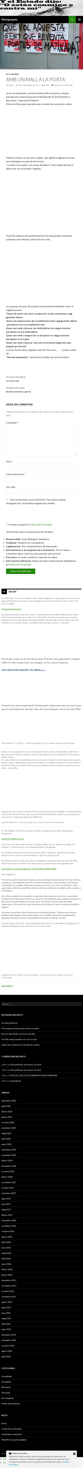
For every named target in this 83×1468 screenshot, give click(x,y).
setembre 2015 (9, 1296)
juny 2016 (6, 1247)
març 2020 (6, 1144)
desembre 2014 (9, 1334)
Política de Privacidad (19, 564)
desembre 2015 (9, 1280)
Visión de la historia (11, 1403)
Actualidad (12, 74)
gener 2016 (7, 1275)
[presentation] (26, 515)
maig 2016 (6, 1253)
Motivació (6, 1387)
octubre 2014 (8, 1345)
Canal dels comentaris (12, 1434)
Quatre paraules (9, 822)
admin (46, 85)
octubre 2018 (8, 1171)
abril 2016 (6, 1258)
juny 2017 (6, 1204)
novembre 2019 (9, 1155)
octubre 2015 (8, 1291)
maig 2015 (6, 1318)
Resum (12, 591)
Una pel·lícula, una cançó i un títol (25, 1064)
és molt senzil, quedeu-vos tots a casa (19, 1039)
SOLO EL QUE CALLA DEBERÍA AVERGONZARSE (33, 1075)
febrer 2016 (7, 1269)
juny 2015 (6, 1313)
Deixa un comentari (63, 85)
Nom (9, 461)
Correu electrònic (16, 474)
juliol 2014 (6, 1356)
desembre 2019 (9, 1149)
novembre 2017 (9, 1182)
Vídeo (11, 85)
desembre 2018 (9, 1166)
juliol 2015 (6, 1307)
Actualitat (6, 1381)
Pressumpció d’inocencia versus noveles (20, 1028)
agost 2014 (7, 1351)
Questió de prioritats (11, 609)
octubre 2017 (8, 1187)
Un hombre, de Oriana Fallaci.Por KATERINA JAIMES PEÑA (29, 869)
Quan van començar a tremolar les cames (21, 1044)
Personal (6, 1392)
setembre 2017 (9, 1193)
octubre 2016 (8, 1231)
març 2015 (6, 1329)
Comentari (12, 422)
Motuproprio (9, 19)
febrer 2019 (7, 1160)
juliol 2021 (6, 1106)
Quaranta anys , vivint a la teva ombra (20, 975)
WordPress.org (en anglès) (14, 1439)
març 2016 (6, 1264)
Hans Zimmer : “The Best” (13, 743)
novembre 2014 (9, 1340)
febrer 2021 (7, 1111)
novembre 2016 (9, 1226)
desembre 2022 (9, 1100)
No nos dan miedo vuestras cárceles (18, 1033)
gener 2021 (7, 1117)
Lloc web (10, 486)
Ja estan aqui (41, 378)
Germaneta (15, 1081)
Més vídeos (8, 986)
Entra (4, 1423)
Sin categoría (8, 1398)
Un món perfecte (9, 1023)
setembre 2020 (9, 1128)
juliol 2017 (6, 1198)
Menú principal (79, 19)
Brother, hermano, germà (41, 389)
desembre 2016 (9, 1220)
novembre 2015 (9, 1285)
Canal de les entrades (12, 1428)
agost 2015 (7, 1302)
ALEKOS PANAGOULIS (13, 839)
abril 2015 (6, 1324)
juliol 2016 (6, 1242)
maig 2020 (6, 1133)
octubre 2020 (8, 1122)
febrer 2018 (7, 1177)
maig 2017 (6, 1209)
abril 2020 (6, 1138)
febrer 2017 (7, 1215)
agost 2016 (7, 1236)
